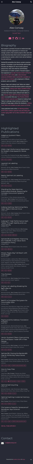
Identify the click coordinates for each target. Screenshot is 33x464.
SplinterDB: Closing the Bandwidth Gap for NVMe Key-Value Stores (14, 354)
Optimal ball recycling (9, 385)
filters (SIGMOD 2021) (22, 112)
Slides (9, 365)
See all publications (8, 426)
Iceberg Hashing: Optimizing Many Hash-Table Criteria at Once (14, 208)
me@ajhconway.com (10, 443)
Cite (5, 145)
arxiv (9, 185)
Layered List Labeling (9, 163)
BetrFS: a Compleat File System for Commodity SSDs (14, 301)
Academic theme (17, 459)
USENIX (9, 159)
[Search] (31, 2)
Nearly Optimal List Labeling (12, 175)
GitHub (14, 235)
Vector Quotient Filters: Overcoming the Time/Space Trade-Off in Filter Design (15, 339)
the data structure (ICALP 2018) (20, 73)
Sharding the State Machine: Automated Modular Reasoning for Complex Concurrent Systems (14, 191)
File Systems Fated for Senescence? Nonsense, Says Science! (15, 408)
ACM (9, 145)
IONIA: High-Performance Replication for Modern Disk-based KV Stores (15, 150)
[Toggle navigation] (2, 2)
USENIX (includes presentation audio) (19, 421)
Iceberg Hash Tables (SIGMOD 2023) (20, 88)
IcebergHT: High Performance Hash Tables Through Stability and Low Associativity (14, 223)
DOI (9, 282)
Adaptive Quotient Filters (10, 135)
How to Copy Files (8, 369)
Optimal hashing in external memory (15, 397)
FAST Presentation (12, 381)
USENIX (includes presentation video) (19, 365)
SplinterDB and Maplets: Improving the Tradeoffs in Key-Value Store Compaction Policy (14, 241)
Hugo (24, 459)
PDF (2, 145)
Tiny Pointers (6, 274)
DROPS (9, 403)
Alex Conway (16, 2)
